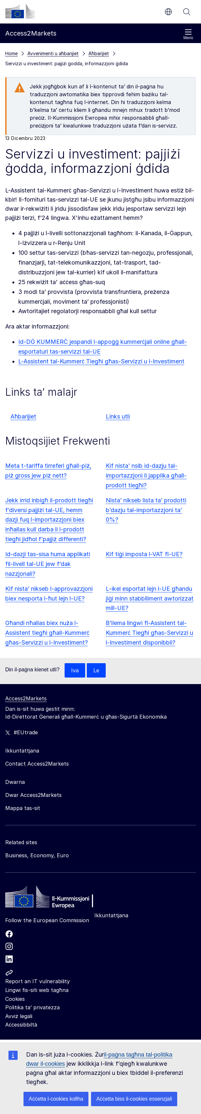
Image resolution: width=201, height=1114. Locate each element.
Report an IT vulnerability (37, 981)
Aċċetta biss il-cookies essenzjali (134, 1099)
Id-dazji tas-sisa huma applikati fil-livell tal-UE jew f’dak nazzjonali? (47, 564)
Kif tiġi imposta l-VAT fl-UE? (144, 554)
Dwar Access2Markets (33, 795)
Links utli (118, 416)
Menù (188, 34)
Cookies (15, 999)
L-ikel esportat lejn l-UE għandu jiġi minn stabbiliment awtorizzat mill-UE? (149, 598)
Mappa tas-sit (22, 808)
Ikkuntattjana (111, 915)
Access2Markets (26, 698)
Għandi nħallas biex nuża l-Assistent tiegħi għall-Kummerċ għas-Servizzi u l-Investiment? (47, 632)
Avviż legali (18, 1016)
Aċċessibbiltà (21, 1024)
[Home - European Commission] (52, 898)
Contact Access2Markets (37, 763)
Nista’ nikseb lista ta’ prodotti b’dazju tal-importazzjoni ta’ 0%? (146, 510)
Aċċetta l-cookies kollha (56, 1099)
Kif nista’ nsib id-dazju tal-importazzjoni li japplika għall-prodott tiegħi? (146, 475)
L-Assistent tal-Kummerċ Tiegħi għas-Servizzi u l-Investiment (101, 361)
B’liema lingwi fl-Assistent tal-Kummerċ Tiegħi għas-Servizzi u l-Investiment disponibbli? (149, 632)
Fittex (187, 12)
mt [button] (168, 12)
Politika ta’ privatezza (32, 1007)
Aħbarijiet (23, 416)
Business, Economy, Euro (37, 855)
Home (11, 53)
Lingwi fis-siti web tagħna (37, 990)
